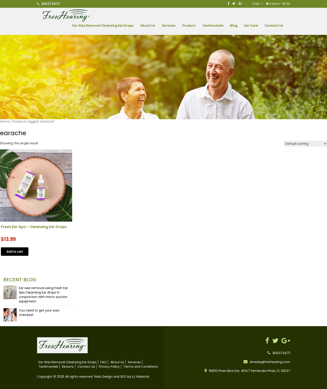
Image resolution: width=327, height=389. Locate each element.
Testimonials (213, 25)
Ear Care (251, 25)
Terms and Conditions (140, 366)
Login (256, 3)
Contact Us (274, 25)
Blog (234, 25)
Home (4, 121)
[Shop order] (305, 143)
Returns (68, 366)
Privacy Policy (109, 366)
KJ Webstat (140, 376)
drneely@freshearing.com (270, 362)
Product (189, 25)
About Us (147, 25)
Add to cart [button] (14, 251)
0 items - (278, 3)
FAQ (103, 362)
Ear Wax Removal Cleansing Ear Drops (103, 25)
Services (169, 25)
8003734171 (51, 4)
